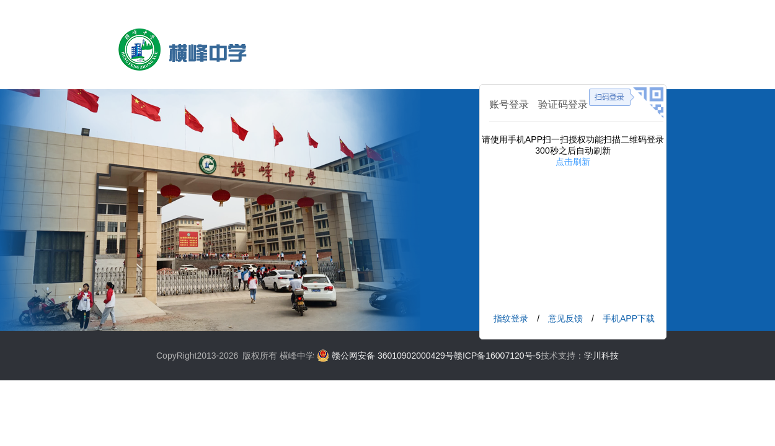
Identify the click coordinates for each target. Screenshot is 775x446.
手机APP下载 (629, 318)
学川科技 (601, 356)
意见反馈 (565, 318)
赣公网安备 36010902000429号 (393, 356)
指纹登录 (511, 318)
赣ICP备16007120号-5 (497, 356)
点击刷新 (573, 162)
